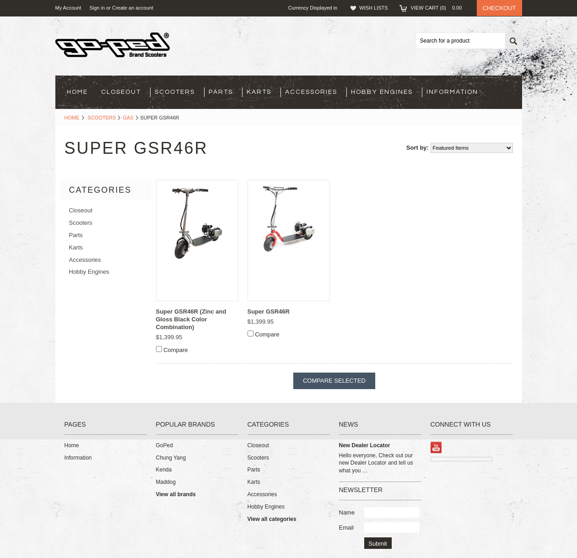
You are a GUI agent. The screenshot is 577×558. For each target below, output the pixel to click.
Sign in (97, 8)
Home (72, 117)
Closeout (121, 92)
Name (347, 512)
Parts (221, 92)
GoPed (164, 445)
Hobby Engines (382, 92)
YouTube (436, 447)
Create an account (132, 8)
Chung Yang (171, 458)
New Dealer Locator (364, 445)
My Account (68, 8)
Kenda (164, 469)
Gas (128, 117)
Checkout (499, 8)
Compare (175, 350)
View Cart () (439, 8)
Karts (259, 92)
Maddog (166, 482)
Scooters (175, 92)
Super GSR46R (269, 311)
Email (346, 527)
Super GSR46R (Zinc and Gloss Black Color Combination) (191, 319)
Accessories (311, 92)
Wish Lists (373, 8)
